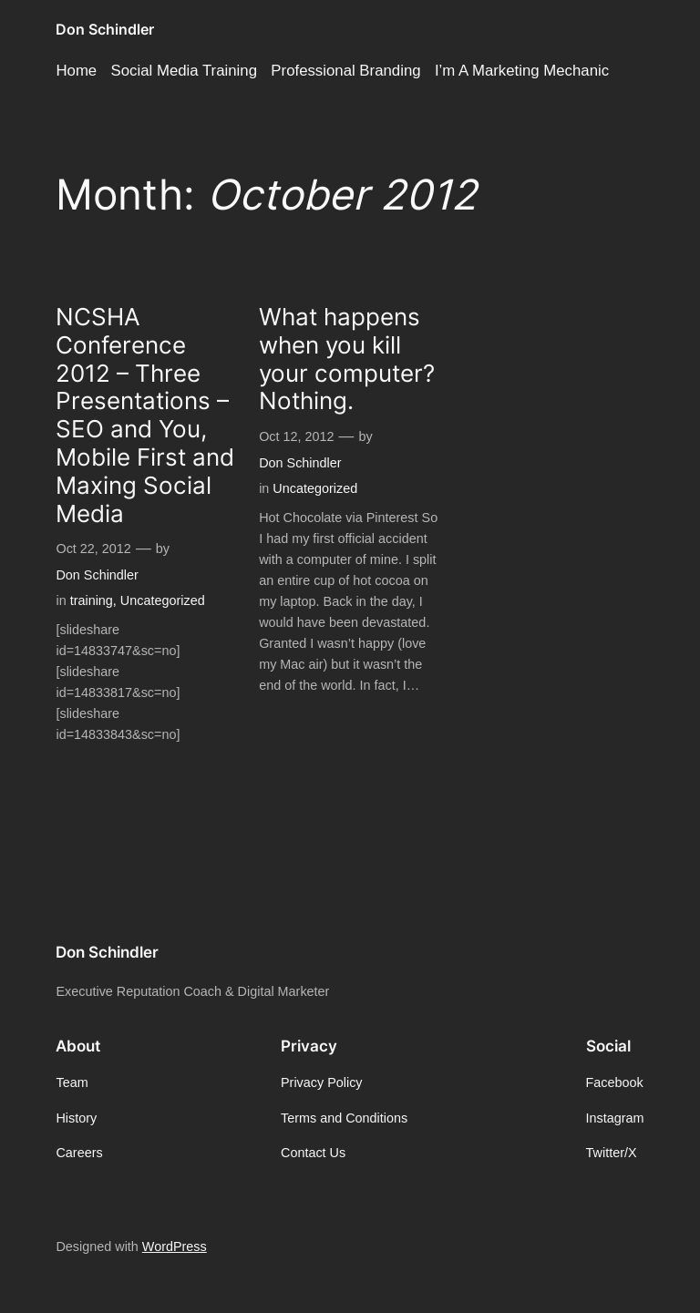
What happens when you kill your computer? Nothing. (347, 359)
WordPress (174, 1246)
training (91, 600)
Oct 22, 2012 (93, 548)
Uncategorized (162, 600)
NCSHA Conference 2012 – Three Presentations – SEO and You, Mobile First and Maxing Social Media (145, 415)
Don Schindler (105, 29)
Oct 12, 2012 (296, 436)
